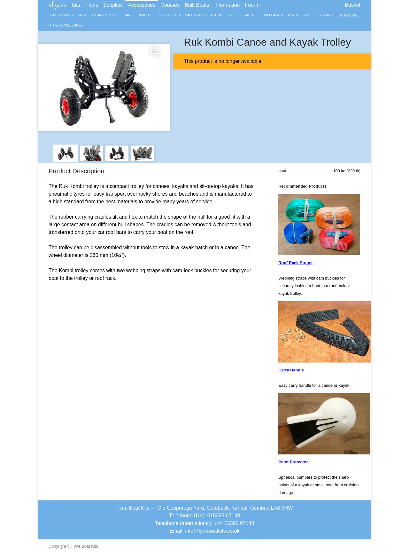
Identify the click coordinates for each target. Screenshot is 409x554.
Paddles (145, 15)
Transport (349, 15)
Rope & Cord (169, 15)
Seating (248, 15)
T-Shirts (327, 15)
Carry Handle (291, 370)
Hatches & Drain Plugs (98, 15)
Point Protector (293, 462)
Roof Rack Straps (295, 262)
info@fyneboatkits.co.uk (212, 531)
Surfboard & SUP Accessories (287, 15)
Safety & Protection (203, 15)
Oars (128, 15)
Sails (231, 15)
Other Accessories (66, 25)
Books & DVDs (61, 15)
